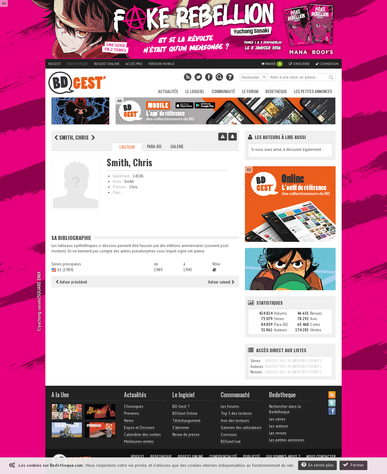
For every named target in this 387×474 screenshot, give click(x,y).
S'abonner (180, 427)
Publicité (251, 456)
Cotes (315, 324)
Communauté (223, 91)
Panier (272, 64)
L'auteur (127, 147)
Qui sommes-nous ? (283, 456)
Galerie (177, 146)
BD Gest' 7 (181, 406)
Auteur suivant (221, 281)
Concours (229, 434)
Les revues (278, 433)
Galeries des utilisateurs (241, 427)
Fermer (353, 465)
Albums (280, 313)
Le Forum (250, 91)
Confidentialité (223, 456)
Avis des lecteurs (235, 420)
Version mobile (161, 64)
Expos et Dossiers (139, 427)
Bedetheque (77, 64)
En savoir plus (317, 465)
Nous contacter (321, 456)
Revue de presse (186, 434)
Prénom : (120, 187)
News (129, 420)
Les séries (277, 419)
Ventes (315, 330)
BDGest (54, 64)
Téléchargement (186, 420)
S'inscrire (299, 64)
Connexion (327, 64)
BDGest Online (106, 64)
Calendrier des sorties (142, 434)
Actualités (168, 91)
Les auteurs (278, 426)
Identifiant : (122, 176)
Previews (131, 413)
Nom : (118, 181)
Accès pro (133, 64)
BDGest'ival (231, 441)
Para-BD (154, 146)
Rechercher (331, 77)
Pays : (117, 192)
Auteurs (280, 330)
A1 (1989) (65, 269)
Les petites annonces (313, 91)
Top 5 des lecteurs (236, 413)
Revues (316, 313)
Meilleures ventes (139, 441)
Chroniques (133, 406)
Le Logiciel (194, 91)
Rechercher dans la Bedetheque (285, 409)
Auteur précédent (71, 281)
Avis (313, 318)
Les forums (230, 406)
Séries (279, 318)
